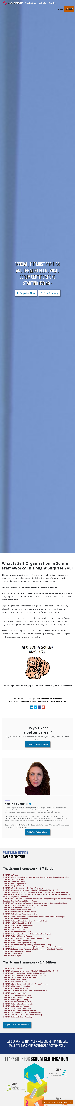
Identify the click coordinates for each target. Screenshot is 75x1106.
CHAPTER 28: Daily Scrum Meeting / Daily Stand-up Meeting (26, 938)
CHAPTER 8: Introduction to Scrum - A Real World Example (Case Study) (30, 890)
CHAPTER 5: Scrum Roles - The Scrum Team (19, 977)
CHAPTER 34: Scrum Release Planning (17, 951)
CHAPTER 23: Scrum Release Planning (17, 1017)
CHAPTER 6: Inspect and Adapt (14, 886)
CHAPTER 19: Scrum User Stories (15, 919)
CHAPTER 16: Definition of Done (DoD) (17, 1002)
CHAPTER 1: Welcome (11, 875)
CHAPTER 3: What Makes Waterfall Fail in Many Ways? (24, 973)
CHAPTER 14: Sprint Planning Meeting (17, 997)
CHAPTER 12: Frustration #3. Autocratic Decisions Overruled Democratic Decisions (35, 903)
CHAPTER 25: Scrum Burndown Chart (17, 932)
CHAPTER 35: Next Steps (12, 953)
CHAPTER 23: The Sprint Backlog (15, 927)
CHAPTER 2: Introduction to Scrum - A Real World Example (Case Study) (30, 971)
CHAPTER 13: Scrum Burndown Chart (17, 995)
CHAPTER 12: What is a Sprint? (14, 993)
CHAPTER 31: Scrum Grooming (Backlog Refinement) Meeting (27, 945)
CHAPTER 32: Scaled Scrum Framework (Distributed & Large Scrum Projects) (32, 947)
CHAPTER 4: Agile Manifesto (14, 881)
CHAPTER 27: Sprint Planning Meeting (17, 936)
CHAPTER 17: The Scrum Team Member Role (20, 914)
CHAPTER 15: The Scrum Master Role (17, 910)
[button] (49, 293)
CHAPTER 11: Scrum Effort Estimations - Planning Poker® (25, 990)
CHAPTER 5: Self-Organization (14, 884)
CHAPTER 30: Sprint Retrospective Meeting (19, 942)
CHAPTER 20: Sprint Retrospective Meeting (19, 1010)
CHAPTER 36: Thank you (12, 955)
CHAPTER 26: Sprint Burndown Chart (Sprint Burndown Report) (27, 934)
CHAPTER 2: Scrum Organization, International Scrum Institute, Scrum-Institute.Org (36, 877)
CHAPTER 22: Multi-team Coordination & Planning (22, 1015)
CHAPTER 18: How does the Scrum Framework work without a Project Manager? (34, 916)
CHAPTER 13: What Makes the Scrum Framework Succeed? (25, 905)
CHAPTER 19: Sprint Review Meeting (17, 1008)
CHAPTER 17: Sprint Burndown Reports (18, 1004)
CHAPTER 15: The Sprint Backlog (15, 999)
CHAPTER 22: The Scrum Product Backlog (18, 925)
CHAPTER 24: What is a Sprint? (14, 929)
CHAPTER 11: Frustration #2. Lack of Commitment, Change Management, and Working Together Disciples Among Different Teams (37, 900)
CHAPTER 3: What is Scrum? (13, 879)
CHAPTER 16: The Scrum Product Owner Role (20, 912)
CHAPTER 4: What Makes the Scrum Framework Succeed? (25, 975)
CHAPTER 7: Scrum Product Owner (16, 982)
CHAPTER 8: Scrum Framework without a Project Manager (25, 984)
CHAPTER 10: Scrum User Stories (15, 988)
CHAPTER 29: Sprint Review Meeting (17, 940)
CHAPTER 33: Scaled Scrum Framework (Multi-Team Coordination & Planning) (33, 949)
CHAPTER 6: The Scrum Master (14, 980)
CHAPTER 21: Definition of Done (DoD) (17, 923)
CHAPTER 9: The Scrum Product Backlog (18, 986)
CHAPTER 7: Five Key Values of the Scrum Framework (23, 888)
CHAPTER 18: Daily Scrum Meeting (16, 1006)
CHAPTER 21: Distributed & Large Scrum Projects (22, 1012)
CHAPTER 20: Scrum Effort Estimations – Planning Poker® (25, 921)
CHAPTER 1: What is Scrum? (13, 969)
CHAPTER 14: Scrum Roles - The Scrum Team (20, 907)
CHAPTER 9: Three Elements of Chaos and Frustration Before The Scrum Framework (35, 892)
